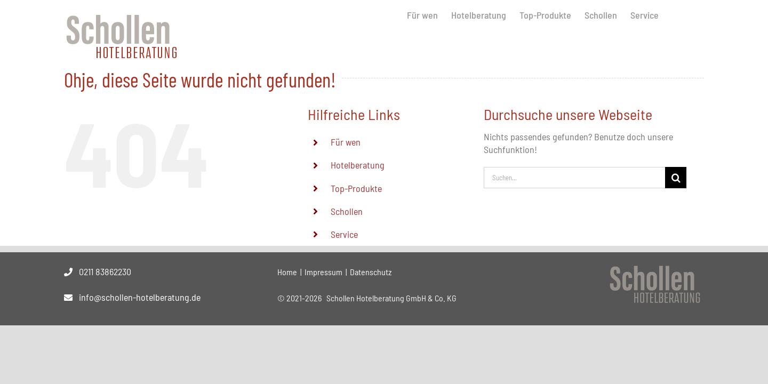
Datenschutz (370, 272)
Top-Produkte (356, 188)
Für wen (346, 142)
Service (344, 234)
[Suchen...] (574, 177)
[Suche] (675, 177)
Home (287, 272)
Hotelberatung (358, 165)
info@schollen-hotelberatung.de (140, 297)
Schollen (347, 211)
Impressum (323, 272)
